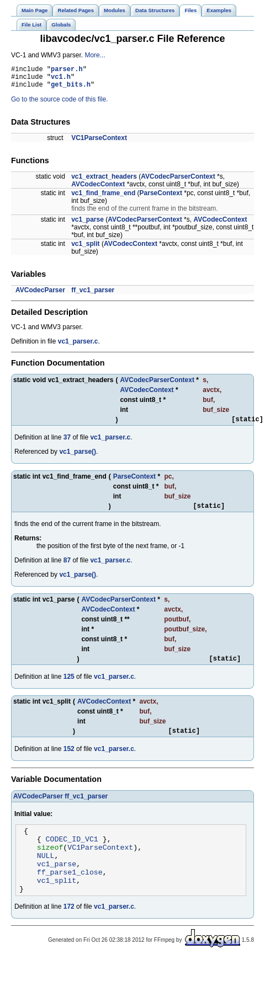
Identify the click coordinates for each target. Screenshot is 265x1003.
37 (67, 444)
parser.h (67, 70)
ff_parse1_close (70, 893)
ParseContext (161, 198)
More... (94, 55)
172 (69, 931)
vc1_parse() (77, 458)
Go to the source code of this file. (59, 104)
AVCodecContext (98, 189)
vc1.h (61, 79)
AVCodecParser (40, 295)
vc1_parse (87, 224)
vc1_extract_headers (104, 181)
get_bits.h (71, 89)
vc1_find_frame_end (103, 198)
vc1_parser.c (78, 346)
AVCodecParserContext (178, 181)
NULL (46, 873)
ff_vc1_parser (92, 295)
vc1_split (85, 249)
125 (69, 686)
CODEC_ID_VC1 (72, 854)
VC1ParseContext (99, 143)
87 (67, 568)
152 (69, 760)
